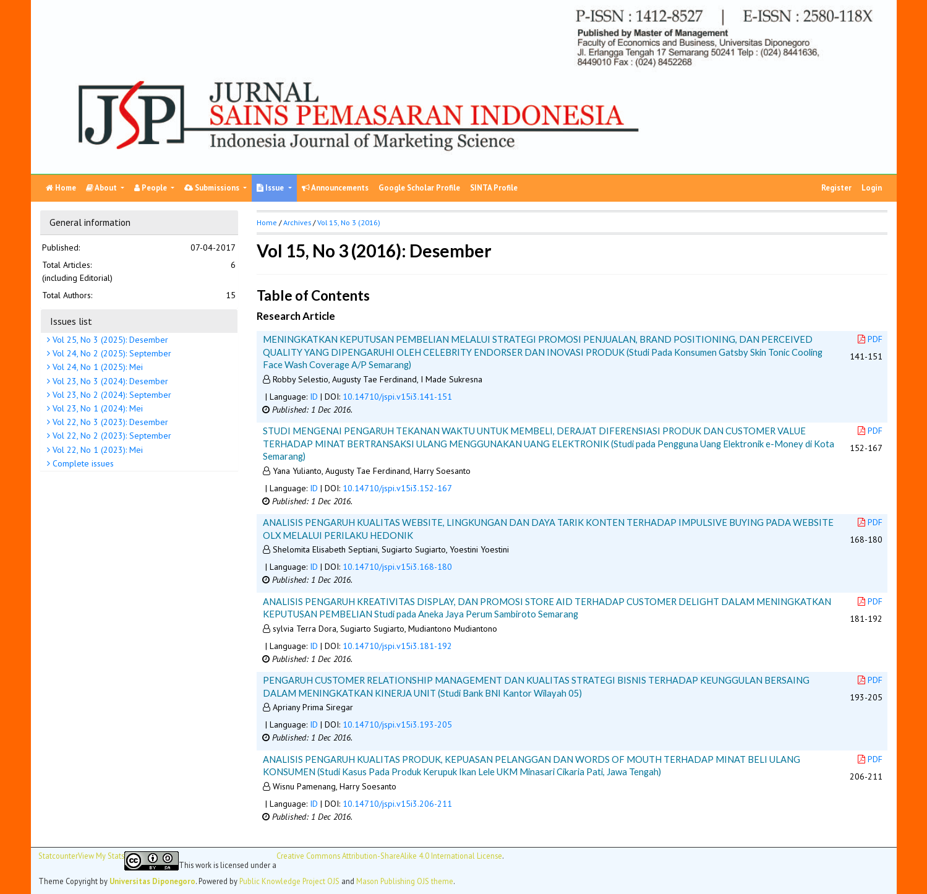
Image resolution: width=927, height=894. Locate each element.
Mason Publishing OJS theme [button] (404, 881)
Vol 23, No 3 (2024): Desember (109, 381)
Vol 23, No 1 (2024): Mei (96, 408)
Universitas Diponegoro (152, 881)
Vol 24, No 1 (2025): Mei (96, 366)
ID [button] (314, 396)
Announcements (335, 188)
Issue (271, 188)
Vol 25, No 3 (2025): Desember (109, 339)
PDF (870, 339)
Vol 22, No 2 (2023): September (110, 435)
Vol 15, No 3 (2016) (348, 222)
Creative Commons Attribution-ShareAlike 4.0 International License (389, 856)
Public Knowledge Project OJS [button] (289, 881)
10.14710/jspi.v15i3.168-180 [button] (397, 566)
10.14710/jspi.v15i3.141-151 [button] (397, 396)
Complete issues (82, 463)
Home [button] (267, 222)
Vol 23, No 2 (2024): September (110, 394)
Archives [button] (297, 222)
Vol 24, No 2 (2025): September (110, 353)
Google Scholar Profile (419, 188)
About (102, 188)
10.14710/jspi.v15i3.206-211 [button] (397, 803)
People (151, 188)
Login (871, 188)
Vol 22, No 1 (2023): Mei (96, 449)
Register (836, 188)
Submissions (212, 188)
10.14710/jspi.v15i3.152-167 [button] (397, 488)
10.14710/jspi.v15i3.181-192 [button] (397, 645)
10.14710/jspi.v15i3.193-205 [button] (397, 724)
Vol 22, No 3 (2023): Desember (109, 422)
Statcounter (58, 856)
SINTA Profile (494, 188)
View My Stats (101, 856)
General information (89, 222)
